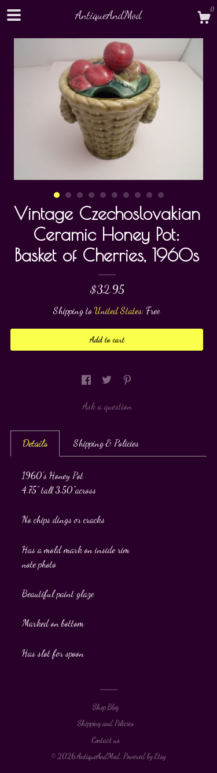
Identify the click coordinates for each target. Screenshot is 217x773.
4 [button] (91, 195)
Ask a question (107, 405)
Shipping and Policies (106, 723)
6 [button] (114, 195)
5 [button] (103, 195)
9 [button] (149, 195)
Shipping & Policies (106, 442)
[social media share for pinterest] (127, 379)
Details (35, 442)
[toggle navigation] (14, 15)
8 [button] (138, 195)
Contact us (105, 740)
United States (118, 310)
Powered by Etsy (144, 756)
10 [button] (161, 195)
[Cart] (203, 19)
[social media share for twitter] (108, 379)
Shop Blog (106, 707)
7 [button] (126, 195)
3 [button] (80, 195)
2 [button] (68, 195)
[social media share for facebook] (87, 379)
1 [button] (57, 195)
